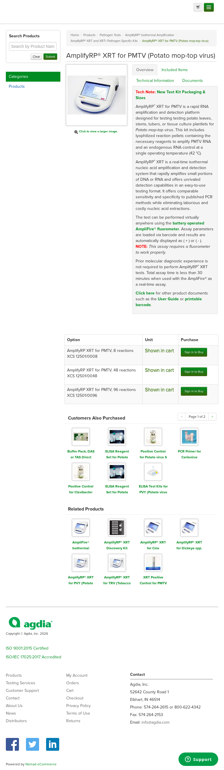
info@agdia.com (155, 722)
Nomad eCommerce (41, 764)
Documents (192, 80)
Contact (13, 698)
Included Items (175, 69)
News (11, 713)
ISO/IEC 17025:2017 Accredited (33, 657)
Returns (73, 720)
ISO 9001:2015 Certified (27, 648)
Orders (72, 682)
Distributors (16, 720)
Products (17, 86)
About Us (14, 705)
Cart (70, 690)
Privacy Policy (78, 705)
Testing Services (20, 682)
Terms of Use (78, 713)
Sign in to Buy (194, 352)
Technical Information (155, 80)
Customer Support (22, 690)
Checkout (74, 698)
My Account (77, 675)
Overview (144, 69)
